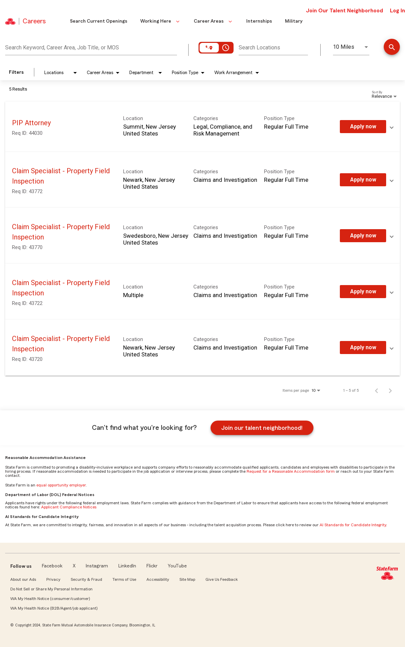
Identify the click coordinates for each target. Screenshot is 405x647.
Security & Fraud (86, 579)
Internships (259, 21)
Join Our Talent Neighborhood (344, 10)
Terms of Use (124, 579)
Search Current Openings (98, 21)
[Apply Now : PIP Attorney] (363, 126)
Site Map (187, 579)
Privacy (53, 579)
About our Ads (23, 579)
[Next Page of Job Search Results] (390, 390)
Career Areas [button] (213, 21)
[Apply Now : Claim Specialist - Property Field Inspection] (363, 179)
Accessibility (157, 579)
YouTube (177, 566)
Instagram (97, 566)
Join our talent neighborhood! (261, 428)
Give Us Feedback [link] (221, 579)
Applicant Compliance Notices (68, 507)
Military (293, 21)
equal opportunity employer (61, 485)
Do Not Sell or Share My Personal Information (51, 589)
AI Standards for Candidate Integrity (353, 525)
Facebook (52, 566)
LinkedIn (127, 566)
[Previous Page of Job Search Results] (376, 390)
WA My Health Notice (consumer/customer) (50, 599)
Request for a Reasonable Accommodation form (291, 471)
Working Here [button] (160, 21)
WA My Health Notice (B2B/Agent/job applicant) (53, 608)
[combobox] (91, 46)
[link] (202, 127)
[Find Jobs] (392, 47)
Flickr (151, 566)
